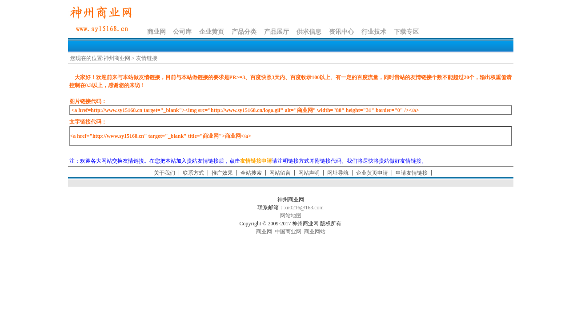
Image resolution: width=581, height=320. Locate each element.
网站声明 (309, 173)
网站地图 (290, 215)
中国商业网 (288, 231)
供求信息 (309, 31)
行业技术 (373, 31)
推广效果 (222, 173)
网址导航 (338, 173)
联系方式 (193, 173)
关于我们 (164, 173)
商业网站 (314, 231)
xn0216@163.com (304, 207)
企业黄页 (211, 31)
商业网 (156, 31)
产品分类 (244, 31)
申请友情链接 (412, 173)
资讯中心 (341, 31)
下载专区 (406, 31)
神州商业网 (117, 58)
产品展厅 (276, 31)
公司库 (182, 31)
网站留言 (280, 173)
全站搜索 (251, 173)
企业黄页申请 (372, 173)
